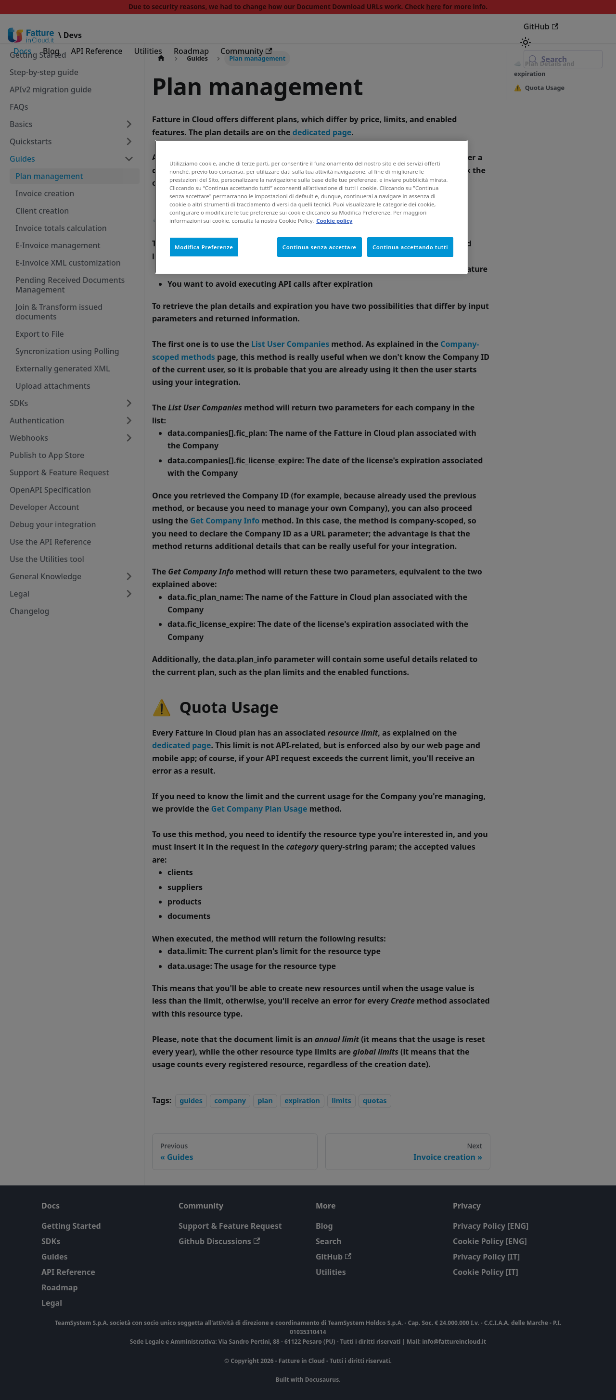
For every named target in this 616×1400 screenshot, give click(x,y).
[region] (311, 207)
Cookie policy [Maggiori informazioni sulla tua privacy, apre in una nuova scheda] (334, 220)
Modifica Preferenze (204, 247)
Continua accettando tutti (410, 247)
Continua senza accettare (319, 247)
